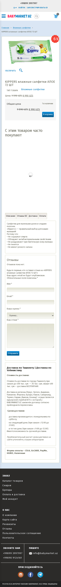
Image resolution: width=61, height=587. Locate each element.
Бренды (7, 490)
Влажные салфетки (33, 89)
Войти (19, 7)
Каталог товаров (12, 481)
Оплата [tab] (42, 216)
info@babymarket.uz (43, 553)
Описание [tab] (10, 216)
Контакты (8, 537)
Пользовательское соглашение (21, 533)
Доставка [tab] (33, 216)
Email (10, 296)
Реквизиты (9, 524)
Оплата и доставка (13, 494)
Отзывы (7, 528)
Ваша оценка (14, 308)
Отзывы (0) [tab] (22, 216)
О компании (9, 515)
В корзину (48, 114)
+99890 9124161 (12, 557)
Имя (9, 284)
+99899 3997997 (28, 3)
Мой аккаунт (10, 499)
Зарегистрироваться (37, 8)
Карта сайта (9, 519)
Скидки (6, 485)
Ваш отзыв (13, 320)
